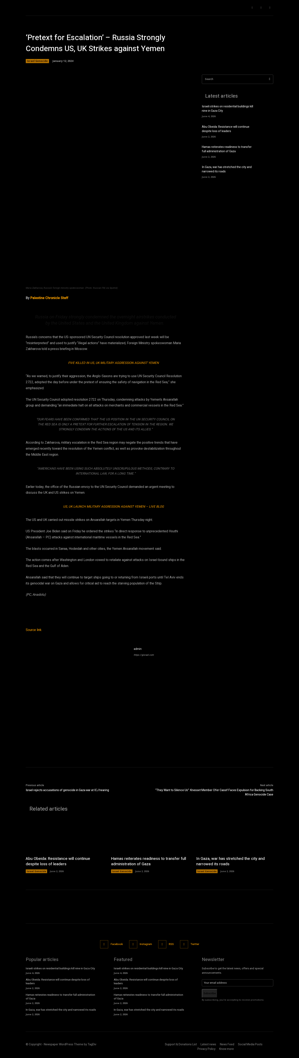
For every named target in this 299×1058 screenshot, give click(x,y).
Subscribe (209, 993)
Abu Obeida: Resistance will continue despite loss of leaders (225, 129)
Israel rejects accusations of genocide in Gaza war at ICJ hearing (67, 790)
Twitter (195, 944)
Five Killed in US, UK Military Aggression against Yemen (113, 363)
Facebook (117, 944)
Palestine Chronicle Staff (49, 298)
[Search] (269, 79)
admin (138, 649)
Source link (34, 629)
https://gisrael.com (144, 655)
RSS (171, 944)
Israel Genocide (37, 61)
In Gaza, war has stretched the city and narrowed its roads (232, 861)
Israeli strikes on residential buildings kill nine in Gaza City (60, 968)
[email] (237, 982)
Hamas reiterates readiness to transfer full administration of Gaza (227, 149)
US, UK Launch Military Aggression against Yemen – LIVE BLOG (113, 506)
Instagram (146, 944)
